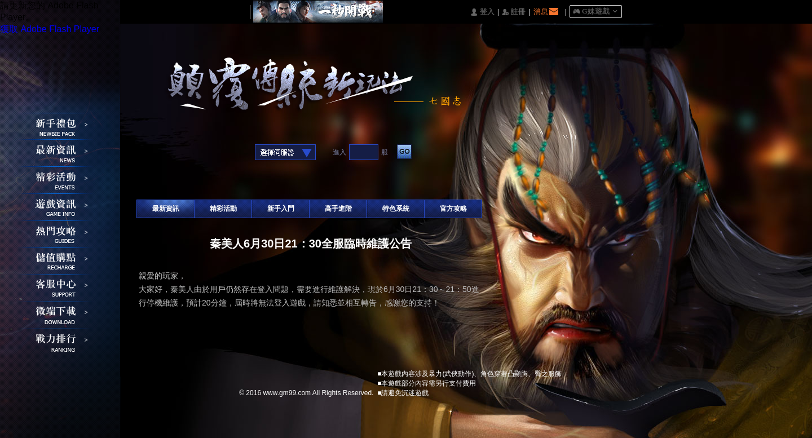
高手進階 (338, 209)
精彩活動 (223, 209)
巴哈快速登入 (180, 153)
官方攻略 (453, 209)
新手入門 (280, 209)
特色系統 (395, 209)
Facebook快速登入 (145, 153)
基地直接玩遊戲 (197, 153)
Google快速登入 (162, 153)
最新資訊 (165, 209)
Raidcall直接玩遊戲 (232, 153)
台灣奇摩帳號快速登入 (215, 153)
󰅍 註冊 (514, 12)
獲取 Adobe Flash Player (49, 29)
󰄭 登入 (482, 12)
